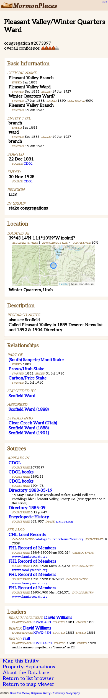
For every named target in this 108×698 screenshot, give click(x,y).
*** (104, 3)
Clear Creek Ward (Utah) (33, 423)
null (26, 638)
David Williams (58, 617)
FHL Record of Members (32, 548)
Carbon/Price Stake (28, 378)
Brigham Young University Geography (55, 693)
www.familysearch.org (29, 557)
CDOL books (21, 472)
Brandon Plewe (19, 693)
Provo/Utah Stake (26, 368)
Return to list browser (28, 678)
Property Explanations (29, 667)
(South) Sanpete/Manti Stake (36, 359)
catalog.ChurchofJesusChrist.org (58, 539)
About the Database (26, 673)
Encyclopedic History (29, 516)
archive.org (64, 521)
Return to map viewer (28, 684)
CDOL (28, 164)
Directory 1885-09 (27, 507)
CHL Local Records (27, 534)
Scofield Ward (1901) (29, 432)
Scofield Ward (22, 395)
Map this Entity (21, 661)
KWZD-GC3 (43, 643)
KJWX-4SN (42, 622)
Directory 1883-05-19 (30, 490)
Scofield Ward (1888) (29, 409)
